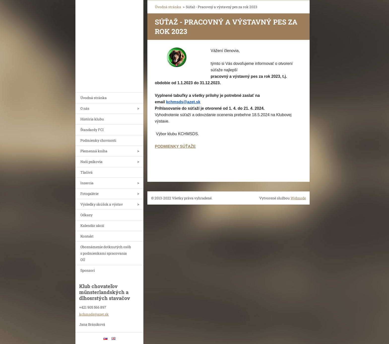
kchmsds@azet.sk (183, 102)
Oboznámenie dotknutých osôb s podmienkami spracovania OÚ (105, 253)
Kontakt (87, 236)
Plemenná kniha (93, 151)
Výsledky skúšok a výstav (101, 204)
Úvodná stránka (93, 97)
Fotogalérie (89, 193)
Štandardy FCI (92, 129)
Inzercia (87, 183)
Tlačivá (86, 172)
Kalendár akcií (92, 225)
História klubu (92, 119)
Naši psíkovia (91, 161)
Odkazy (86, 214)
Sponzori (87, 270)
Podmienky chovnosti (98, 140)
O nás (84, 108)
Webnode (298, 198)
